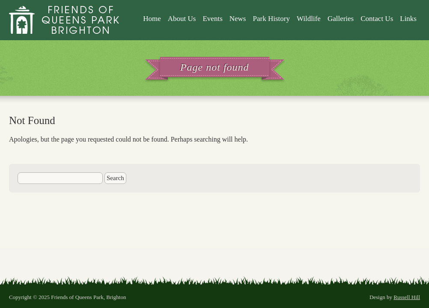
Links (408, 19)
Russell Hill (406, 297)
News (237, 19)
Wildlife (309, 19)
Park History (271, 19)
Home (152, 19)
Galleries (341, 19)
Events (212, 19)
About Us (182, 19)
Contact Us (376, 19)
